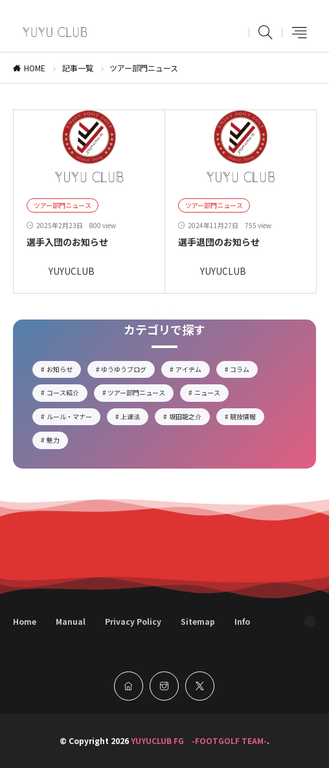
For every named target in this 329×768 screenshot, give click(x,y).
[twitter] (199, 686)
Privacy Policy (133, 621)
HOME (34, 67)
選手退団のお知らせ (219, 241)
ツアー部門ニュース (62, 205)
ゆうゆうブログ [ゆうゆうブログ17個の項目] (128, 370)
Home (24, 621)
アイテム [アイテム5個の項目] (193, 370)
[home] (128, 686)
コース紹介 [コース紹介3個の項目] (67, 394)
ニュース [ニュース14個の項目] (211, 394)
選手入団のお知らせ (67, 241)
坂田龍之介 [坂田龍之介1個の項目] (189, 418)
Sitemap (198, 621)
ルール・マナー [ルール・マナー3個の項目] (73, 418)
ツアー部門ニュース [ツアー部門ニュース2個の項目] (141, 394)
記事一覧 (77, 67)
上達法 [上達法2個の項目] (134, 418)
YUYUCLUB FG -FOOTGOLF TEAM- (199, 740)
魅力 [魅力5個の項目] (57, 441)
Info (242, 621)
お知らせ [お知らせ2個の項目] (64, 370)
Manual (70, 621)
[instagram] (164, 686)
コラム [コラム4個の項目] (244, 370)
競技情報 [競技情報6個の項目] (247, 418)
